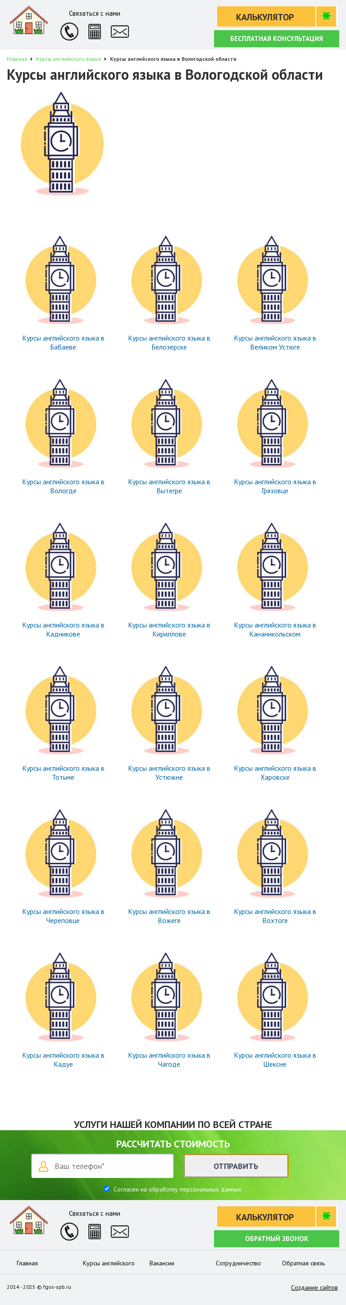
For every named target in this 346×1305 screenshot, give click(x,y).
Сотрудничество (238, 1263)
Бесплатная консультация (276, 38)
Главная (27, 1263)
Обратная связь (303, 1263)
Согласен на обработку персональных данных (176, 1189)
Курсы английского (109, 1263)
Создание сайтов (314, 1287)
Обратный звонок (276, 1238)
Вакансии (162, 1263)
